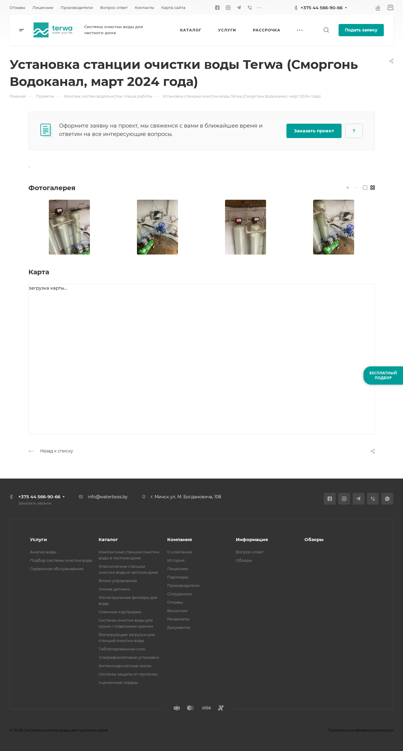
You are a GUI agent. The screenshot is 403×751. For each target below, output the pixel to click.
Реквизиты (178, 619)
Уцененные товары (118, 682)
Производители (183, 585)
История (176, 560)
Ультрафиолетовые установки (129, 657)
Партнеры (177, 577)
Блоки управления (118, 580)
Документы (178, 627)
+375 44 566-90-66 (321, 7)
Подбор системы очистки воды (61, 560)
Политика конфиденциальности (360, 730)
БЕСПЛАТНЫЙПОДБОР (383, 375)
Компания (179, 539)
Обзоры (244, 560)
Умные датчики (114, 589)
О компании (179, 551)
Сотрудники (179, 593)
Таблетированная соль (122, 648)
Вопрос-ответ (249, 551)
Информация (252, 539)
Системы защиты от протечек (128, 674)
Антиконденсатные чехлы (125, 665)
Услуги (38, 539)
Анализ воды (43, 551)
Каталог (108, 539)
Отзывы (175, 602)
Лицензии (177, 568)
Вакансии (177, 610)
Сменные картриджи (120, 611)
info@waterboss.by (108, 496)
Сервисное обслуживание (57, 568)
